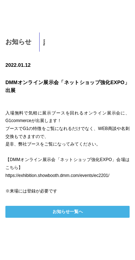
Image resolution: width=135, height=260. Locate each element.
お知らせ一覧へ (68, 211)
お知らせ (18, 42)
